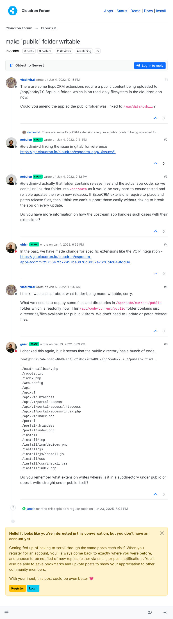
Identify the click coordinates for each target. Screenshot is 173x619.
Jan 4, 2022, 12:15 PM (64, 79)
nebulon (26, 139)
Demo (135, 11)
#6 (166, 344)
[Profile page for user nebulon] (11, 142)
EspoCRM (13, 51)
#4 (166, 244)
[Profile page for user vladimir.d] (11, 82)
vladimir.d (27, 79)
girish (24, 244)
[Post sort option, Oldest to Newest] (26, 65)
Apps (108, 11)
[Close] (162, 533)
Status (122, 11)
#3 (166, 176)
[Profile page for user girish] (11, 247)
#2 (166, 139)
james (31, 509)
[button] (6, 612)
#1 (166, 79)
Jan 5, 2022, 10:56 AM (65, 287)
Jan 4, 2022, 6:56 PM (69, 244)
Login (33, 588)
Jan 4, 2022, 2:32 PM (72, 176)
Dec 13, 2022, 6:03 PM (69, 344)
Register (17, 588)
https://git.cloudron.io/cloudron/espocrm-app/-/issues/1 (68, 152)
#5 (166, 287)
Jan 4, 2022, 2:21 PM (72, 139)
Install (161, 11)
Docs (148, 11)
